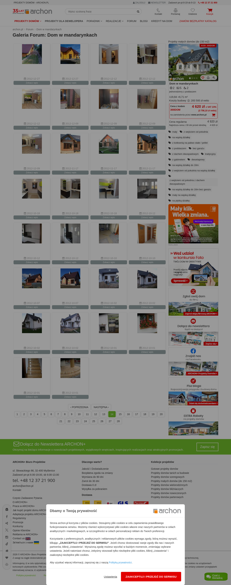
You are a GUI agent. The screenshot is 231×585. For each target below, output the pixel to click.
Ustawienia (110, 576)
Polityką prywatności (120, 562)
